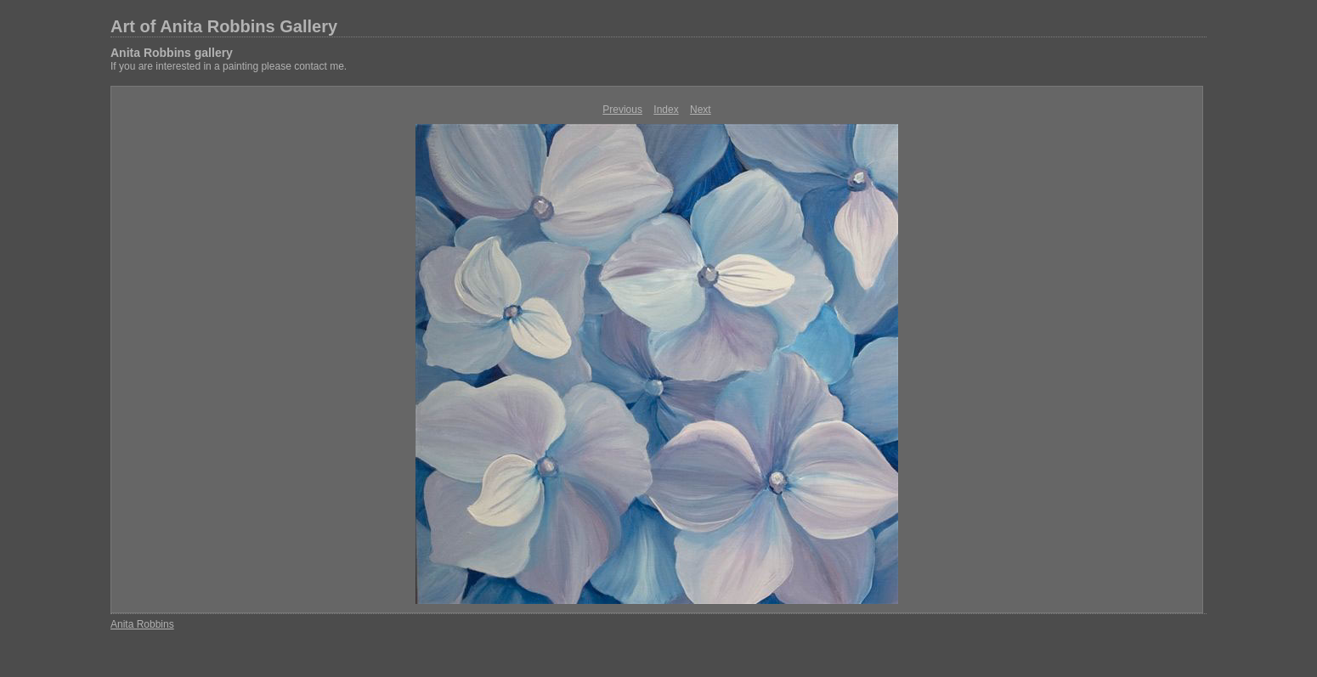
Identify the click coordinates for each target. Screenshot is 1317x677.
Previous (622, 110)
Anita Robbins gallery (171, 52)
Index (665, 110)
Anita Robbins (142, 624)
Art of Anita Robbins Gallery (223, 26)
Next (700, 110)
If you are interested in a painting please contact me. (228, 66)
